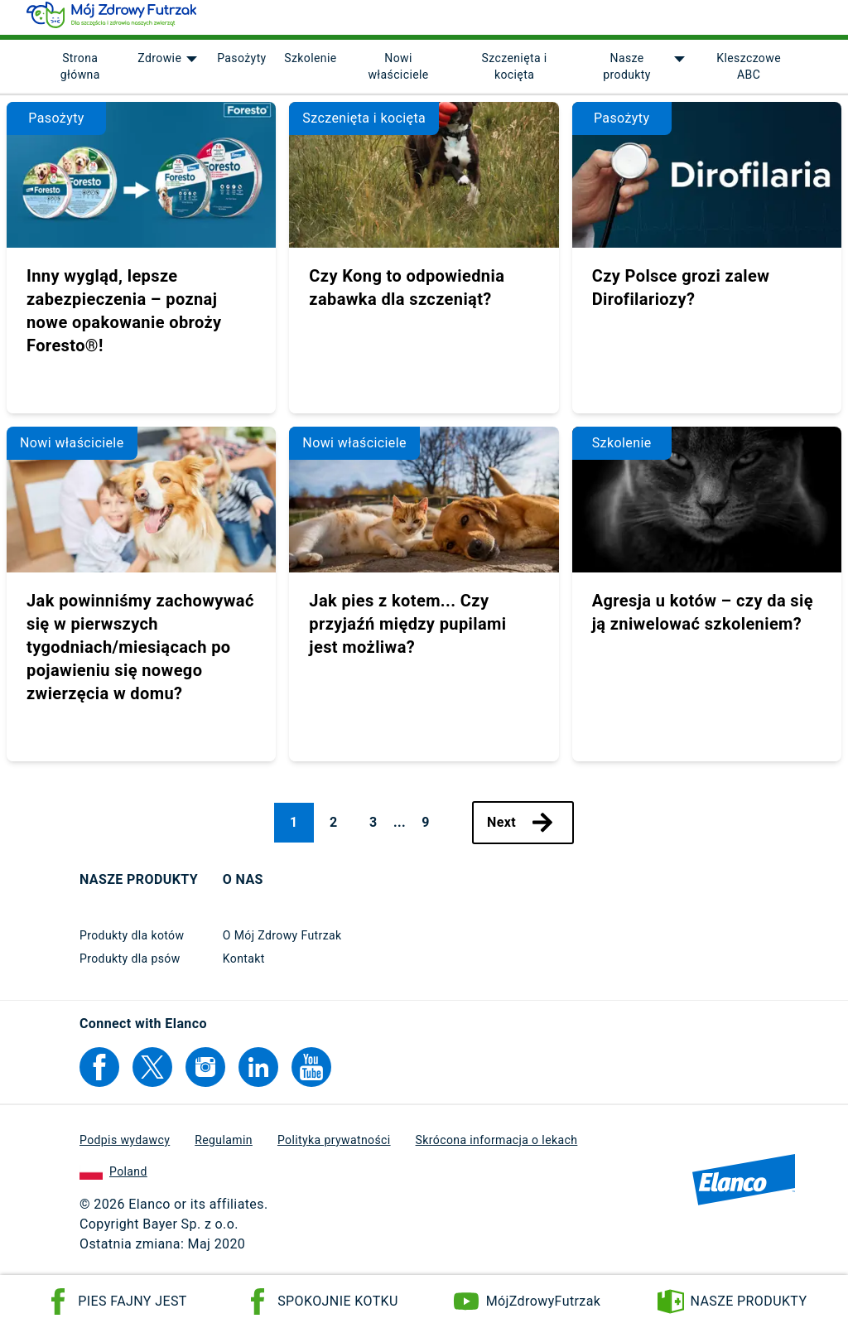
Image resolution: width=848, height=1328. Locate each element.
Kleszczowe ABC (748, 74)
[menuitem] (80, 74)
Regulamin (224, 1147)
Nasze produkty (627, 74)
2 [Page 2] (334, 830)
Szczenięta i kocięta (514, 74)
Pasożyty (240, 66)
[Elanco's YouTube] (311, 1074)
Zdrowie (158, 66)
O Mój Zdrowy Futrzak (282, 942)
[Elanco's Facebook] (99, 1074)
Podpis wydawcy (125, 1147)
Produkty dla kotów (132, 942)
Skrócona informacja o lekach (497, 1147)
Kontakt (244, 966)
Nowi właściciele (398, 74)
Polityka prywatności (334, 1147)
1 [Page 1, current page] (294, 830)
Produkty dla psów (130, 966)
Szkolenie (309, 66)
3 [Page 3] (373, 830)
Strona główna (80, 74)
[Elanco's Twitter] (152, 1074)
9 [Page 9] (426, 830)
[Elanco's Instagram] (205, 1074)
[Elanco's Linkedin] (258, 1074)
